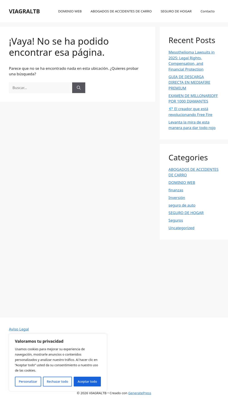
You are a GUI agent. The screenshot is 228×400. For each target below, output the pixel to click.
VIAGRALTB (24, 11)
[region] (58, 362)
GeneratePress (139, 393)
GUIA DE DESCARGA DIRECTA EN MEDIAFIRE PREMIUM (189, 82)
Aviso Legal (19, 329)
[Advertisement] (114, 284)
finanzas (176, 190)
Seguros (176, 220)
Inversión (177, 197)
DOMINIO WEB (70, 11)
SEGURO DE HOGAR (176, 11)
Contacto (208, 11)
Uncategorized (182, 227)
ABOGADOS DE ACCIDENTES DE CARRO (121, 11)
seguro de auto (182, 205)
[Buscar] (78, 87)
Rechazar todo (57, 381)
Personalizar (28, 381)
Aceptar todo (87, 381)
